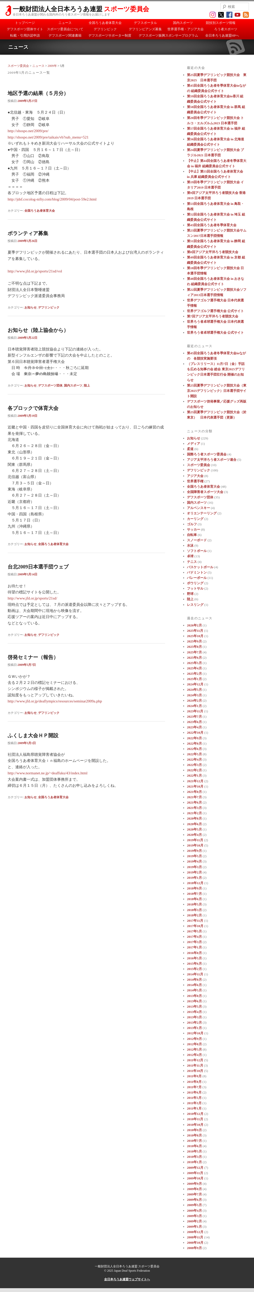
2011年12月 (195, 1060)
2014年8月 (194, 979)
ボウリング (195, 583)
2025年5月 (194, 663)
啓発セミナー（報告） (33, 657)
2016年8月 (194, 953)
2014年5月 (194, 990)
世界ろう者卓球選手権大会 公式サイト (215, 332)
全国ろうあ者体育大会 (105, 23)
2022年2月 (194, 770)
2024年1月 (194, 706)
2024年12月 (195, 684)
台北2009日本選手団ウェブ (38, 567)
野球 (190, 594)
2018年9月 (194, 888)
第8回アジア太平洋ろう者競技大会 (212, 252)
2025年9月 (194, 641)
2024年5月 (194, 689)
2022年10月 (195, 732)
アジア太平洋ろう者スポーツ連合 (211, 460)
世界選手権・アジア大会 (185, 29)
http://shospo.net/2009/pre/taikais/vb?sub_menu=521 (48, 137)
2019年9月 (194, 851)
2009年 (52, 66)
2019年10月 (195, 845)
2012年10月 (195, 1033)
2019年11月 (195, 840)
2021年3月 (194, 808)
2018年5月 (194, 904)
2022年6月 (194, 749)
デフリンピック (105, 29)
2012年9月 (194, 1039)
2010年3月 (194, 1157)
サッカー (193, 529)
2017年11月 (195, 920)
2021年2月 (194, 813)
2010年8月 (194, 1135)
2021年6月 (194, 802)
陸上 (87, 385)
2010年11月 (195, 1119)
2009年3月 (194, 1216)
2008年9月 (194, 1248)
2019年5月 (194, 856)
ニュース (65, 23)
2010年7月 (194, 1141)
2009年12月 (195, 1168)
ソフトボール (197, 551)
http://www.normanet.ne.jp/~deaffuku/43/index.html (47, 773)
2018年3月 (194, 910)
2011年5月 (194, 1098)
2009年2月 (194, 1221)
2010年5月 (194, 1151)
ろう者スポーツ (225, 29)
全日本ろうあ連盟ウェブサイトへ (127, 1279)
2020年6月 (194, 824)
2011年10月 (195, 1071)
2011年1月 (194, 1108)
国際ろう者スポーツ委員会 (207, 454)
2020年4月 (194, 835)
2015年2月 (194, 969)
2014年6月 (194, 985)
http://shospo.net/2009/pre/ (28, 131)
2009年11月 (195, 1173)
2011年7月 (194, 1087)
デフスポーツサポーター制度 (109, 35)
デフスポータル (145, 23)
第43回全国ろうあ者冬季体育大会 (211, 225)
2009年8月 (194, 1189)
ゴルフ (192, 524)
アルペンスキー (198, 508)
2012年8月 (194, 1044)
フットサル (195, 588)
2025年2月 (194, 673)
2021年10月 (195, 786)
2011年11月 (195, 1065)
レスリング (195, 605)
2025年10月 (195, 636)
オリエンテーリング (202, 513)
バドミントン (197, 572)
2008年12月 (195, 1232)
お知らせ (30, 307)
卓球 (190, 556)
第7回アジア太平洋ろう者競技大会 (212, 316)
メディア (193, 443)
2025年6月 (194, 657)
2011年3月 (194, 1103)
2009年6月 (194, 1200)
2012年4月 (194, 1055)
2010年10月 (195, 1125)
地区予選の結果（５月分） (38, 93)
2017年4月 (194, 937)
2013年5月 (194, 1006)
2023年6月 (194, 722)
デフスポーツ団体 (50, 385)
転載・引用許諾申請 (25, 35)
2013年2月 (194, 1022)
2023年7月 (194, 716)
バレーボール (197, 578)
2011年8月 (194, 1082)
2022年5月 (194, 754)
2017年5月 (194, 931)
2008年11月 (195, 1237)
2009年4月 (194, 1210)
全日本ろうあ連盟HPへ (222, 35)
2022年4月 (194, 759)
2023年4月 (194, 727)
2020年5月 (194, 829)
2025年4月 (194, 668)
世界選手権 (195, 481)
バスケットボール (200, 567)
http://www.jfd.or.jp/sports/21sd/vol (35, 271)
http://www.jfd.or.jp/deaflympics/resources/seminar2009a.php (55, 701)
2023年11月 (195, 711)
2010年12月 (195, 1114)
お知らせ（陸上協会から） (38, 330)
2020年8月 (194, 818)
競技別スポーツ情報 (220, 23)
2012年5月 (194, 1049)
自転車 (192, 535)
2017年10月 (195, 926)
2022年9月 (194, 738)
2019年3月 (194, 867)
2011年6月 (194, 1092)
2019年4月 (194, 861)
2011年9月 (194, 1076)
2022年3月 (194, 765)
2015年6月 (194, 963)
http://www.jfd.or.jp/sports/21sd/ (32, 598)
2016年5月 (194, 958)
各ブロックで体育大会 (33, 408)
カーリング (195, 519)
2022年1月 (194, 775)
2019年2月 (194, 872)
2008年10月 (195, 1242)
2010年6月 (194, 1146)
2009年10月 (195, 1178)
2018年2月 (194, 915)
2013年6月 (194, 1001)
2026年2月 (194, 625)
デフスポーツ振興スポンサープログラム (168, 35)
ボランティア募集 (28, 233)
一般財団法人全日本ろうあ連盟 (81, 9)
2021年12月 (195, 781)
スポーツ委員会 (18, 66)
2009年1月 (194, 1226)
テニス (192, 562)
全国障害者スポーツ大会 (205, 492)
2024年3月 (194, 695)
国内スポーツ (183, 23)
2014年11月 (195, 974)
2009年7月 (194, 1194)
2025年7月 (194, 652)
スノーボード (197, 540)
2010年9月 (194, 1130)
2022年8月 (194, 743)
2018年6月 (194, 899)
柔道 (190, 449)
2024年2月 (194, 700)
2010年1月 (194, 1162)
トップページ (25, 23)
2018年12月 (195, 883)
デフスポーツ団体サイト (25, 29)
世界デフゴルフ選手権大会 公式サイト (215, 311)
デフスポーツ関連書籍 (65, 35)
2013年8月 (194, 996)
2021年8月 (194, 792)
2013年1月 (194, 1028)
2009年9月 (194, 1184)
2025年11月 (195, 631)
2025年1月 (194, 679)
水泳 (190, 545)
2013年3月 (194, 1017)
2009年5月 (194, 1205)
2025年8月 (194, 647)
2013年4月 (194, 1012)
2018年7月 (194, 894)
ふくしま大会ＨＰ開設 (33, 735)
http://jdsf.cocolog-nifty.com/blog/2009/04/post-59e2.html (52, 199)
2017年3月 (194, 942)
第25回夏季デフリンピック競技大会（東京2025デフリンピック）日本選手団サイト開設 (216, 390)
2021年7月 (194, 797)
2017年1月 (194, 947)
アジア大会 (195, 476)
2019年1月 (194, 878)
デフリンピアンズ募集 (145, 29)
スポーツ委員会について (65, 29)
